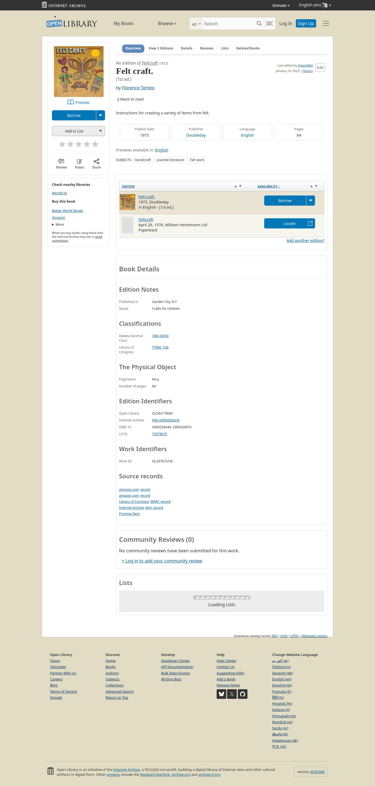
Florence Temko (138, 88)
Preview (82, 102)
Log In (285, 23)
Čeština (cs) (281, 666)
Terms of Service (63, 691)
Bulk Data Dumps (175, 673)
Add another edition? (305, 240)
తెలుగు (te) (280, 734)
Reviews (206, 48)
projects (113, 774)
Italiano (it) (281, 709)
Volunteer (58, 666)
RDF (274, 636)
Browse (160, 23)
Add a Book (226, 679)
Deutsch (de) (282, 673)
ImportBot (305, 65)
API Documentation (177, 666)
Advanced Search (120, 691)
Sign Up (306, 23)
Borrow (74, 115)
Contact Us (226, 666)
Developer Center (175, 660)
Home (110, 660)
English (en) (281, 679)
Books (111, 666)
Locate (290, 223)
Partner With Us (63, 673)
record (145, 489)
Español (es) (282, 685)
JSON (283, 636)
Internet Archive (131, 507)
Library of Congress (134, 501)
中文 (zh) (279, 746)
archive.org (181, 774)
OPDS (294, 636)
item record (154, 507)
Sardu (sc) (280, 728)
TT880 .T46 (160, 347)
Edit (320, 67)
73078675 (159, 434)
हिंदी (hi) (278, 697)
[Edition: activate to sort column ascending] (187, 186)
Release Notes (228, 685)
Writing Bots (171, 679)
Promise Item (129, 513)
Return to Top (117, 697)
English (247, 135)
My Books (124, 23)
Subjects (112, 679)
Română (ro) (282, 721)
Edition (128, 186)
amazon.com (129, 489)
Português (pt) (284, 715)
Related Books (248, 48)
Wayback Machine (155, 774)
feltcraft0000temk (166, 420)
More (60, 224)
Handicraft (143, 160)
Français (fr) (281, 691)
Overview (133, 48)
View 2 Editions (161, 48)
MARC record (160, 501)
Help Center (226, 660)
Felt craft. (147, 196)
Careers (56, 679)
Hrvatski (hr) (282, 703)
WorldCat (59, 193)
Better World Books (67, 210)
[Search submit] (259, 23)
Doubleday (196, 135)
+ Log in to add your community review (162, 561)
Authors (112, 673)
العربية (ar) (280, 660)
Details (186, 48)
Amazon (58, 217)
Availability (269, 186)
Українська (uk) (285, 740)
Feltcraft (150, 63)
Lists (225, 48)
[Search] (228, 23)
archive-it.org (209, 774)
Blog (53, 685)
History (308, 71)
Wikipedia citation (314, 636)
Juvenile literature (170, 160)
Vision (55, 660)
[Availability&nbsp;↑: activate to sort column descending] (289, 186)
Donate (281, 5)
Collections (115, 685)
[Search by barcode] (269, 23)
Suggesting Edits (230, 673)
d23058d (317, 771)
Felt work (197, 160)
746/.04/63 (160, 335)
